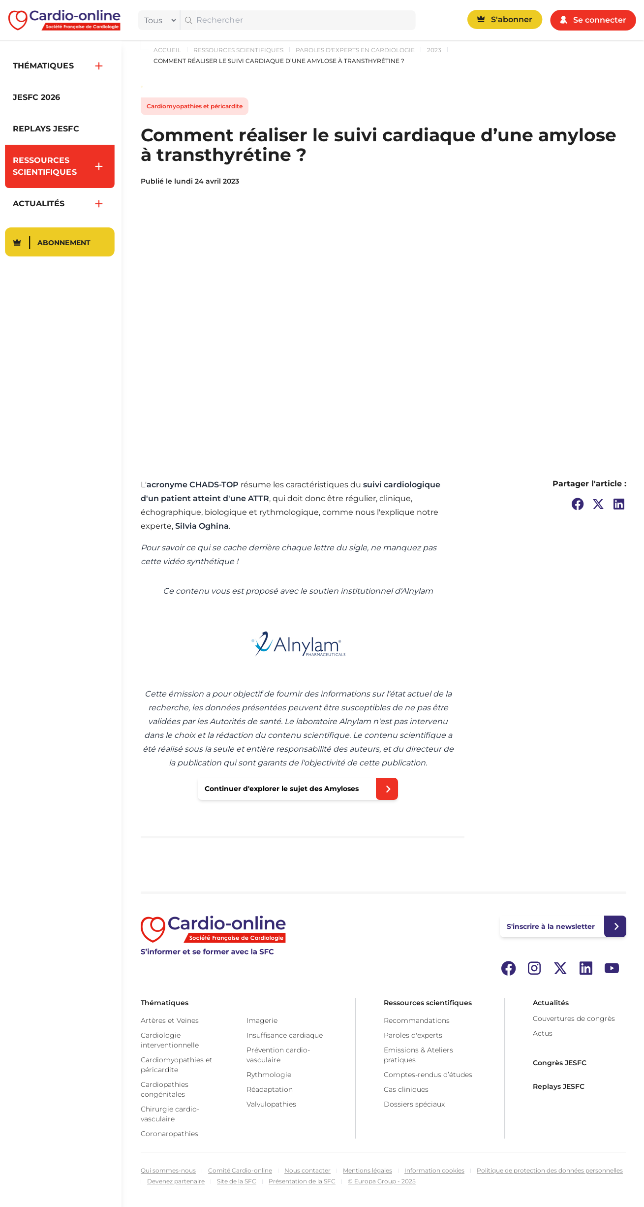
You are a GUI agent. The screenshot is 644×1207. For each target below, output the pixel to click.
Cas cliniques (406, 1089)
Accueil (167, 50)
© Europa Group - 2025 (382, 1181)
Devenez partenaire (176, 1181)
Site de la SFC (236, 1181)
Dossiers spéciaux (414, 1104)
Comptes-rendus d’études (428, 1074)
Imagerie (261, 1020)
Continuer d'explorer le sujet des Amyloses (282, 788)
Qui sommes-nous (168, 1170)
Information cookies (434, 1170)
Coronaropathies (169, 1133)
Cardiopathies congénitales (164, 1089)
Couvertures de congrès (574, 1018)
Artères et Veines (170, 1020)
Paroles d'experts (413, 1035)
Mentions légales (367, 1170)
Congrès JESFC (559, 1062)
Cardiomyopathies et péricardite (195, 106)
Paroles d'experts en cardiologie (355, 50)
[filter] (158, 20)
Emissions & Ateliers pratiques (418, 1055)
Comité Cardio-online (240, 1170)
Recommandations (417, 1020)
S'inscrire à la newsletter (551, 926)
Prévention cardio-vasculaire (278, 1055)
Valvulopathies (271, 1104)
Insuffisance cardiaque (284, 1035)
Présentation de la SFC (302, 1181)
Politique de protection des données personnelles (550, 1170)
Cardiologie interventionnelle (170, 1040)
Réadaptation (269, 1089)
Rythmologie (268, 1074)
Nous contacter (307, 1170)
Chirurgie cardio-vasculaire (170, 1114)
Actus (542, 1033)
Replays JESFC (558, 1086)
